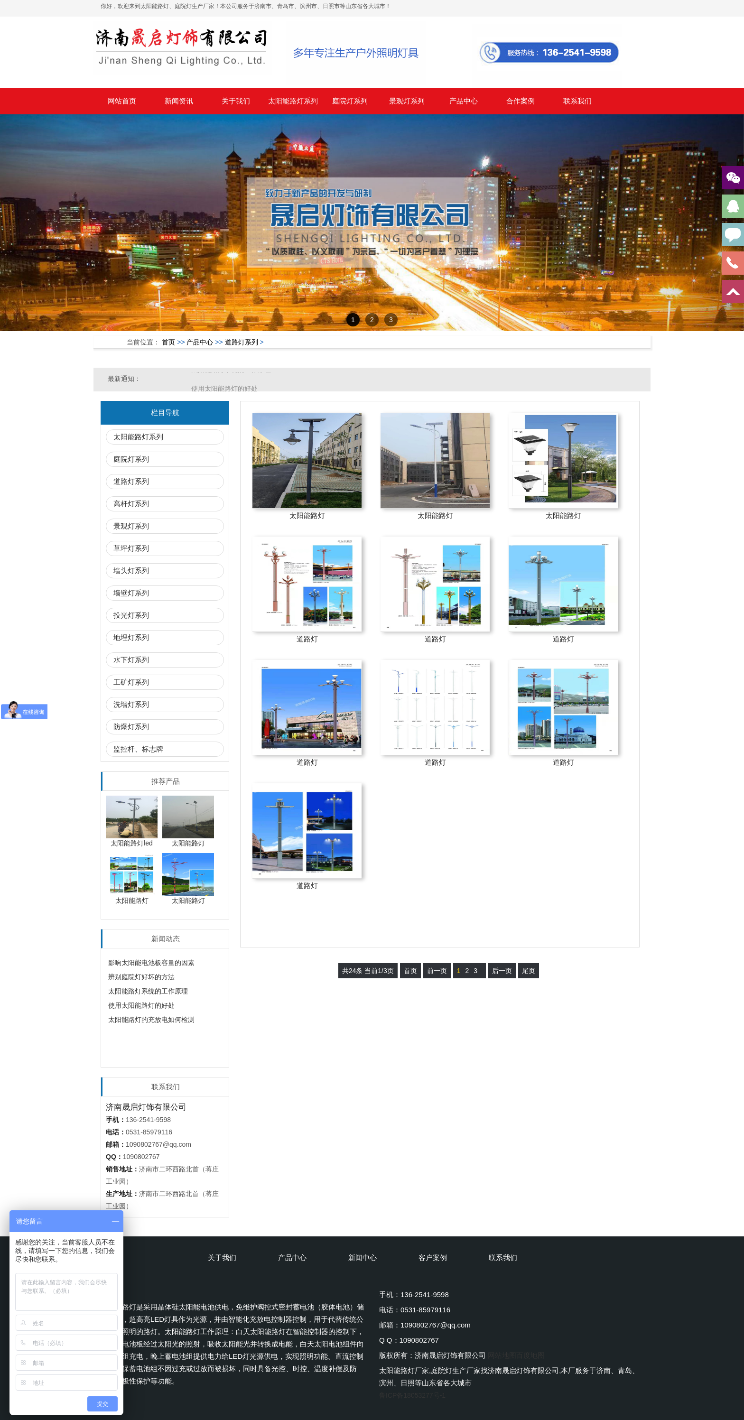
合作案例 (520, 101)
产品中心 (463, 101)
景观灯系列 (407, 101)
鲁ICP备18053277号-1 (412, 1395)
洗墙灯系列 (131, 704)
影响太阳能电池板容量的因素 (151, 962)
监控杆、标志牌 (138, 749)
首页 (168, 342)
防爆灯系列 (131, 727)
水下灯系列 (131, 660)
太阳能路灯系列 (293, 101)
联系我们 (577, 101)
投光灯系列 (131, 615)
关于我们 (236, 101)
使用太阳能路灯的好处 (141, 1005)
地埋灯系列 (131, 637)
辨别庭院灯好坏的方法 (141, 977)
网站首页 (122, 101)
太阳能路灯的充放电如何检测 (151, 1019)
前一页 (437, 971)
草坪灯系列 (131, 548)
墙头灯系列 (131, 570)
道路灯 (307, 639)
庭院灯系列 (350, 101)
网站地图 (502, 1355)
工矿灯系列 (131, 682)
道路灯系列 (241, 342)
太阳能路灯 (307, 515)
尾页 (528, 971)
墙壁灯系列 (131, 593)
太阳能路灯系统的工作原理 (231, 378)
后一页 (502, 971)
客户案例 (432, 1257)
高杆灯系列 (131, 504)
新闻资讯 (179, 101)
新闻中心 (362, 1257)
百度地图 (530, 1355)
